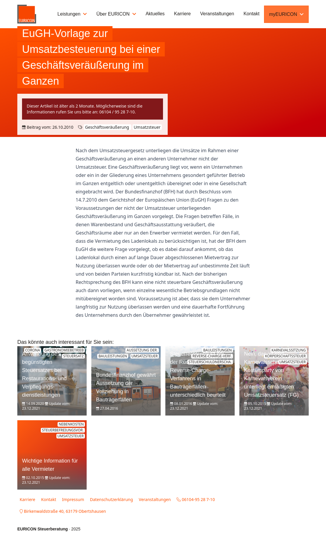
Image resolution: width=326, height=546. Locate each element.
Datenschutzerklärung (111, 499)
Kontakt (251, 13)
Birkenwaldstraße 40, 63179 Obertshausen (63, 511)
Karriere (182, 13)
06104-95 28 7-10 (196, 499)
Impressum (73, 499)
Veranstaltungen (217, 13)
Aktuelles (155, 13)
